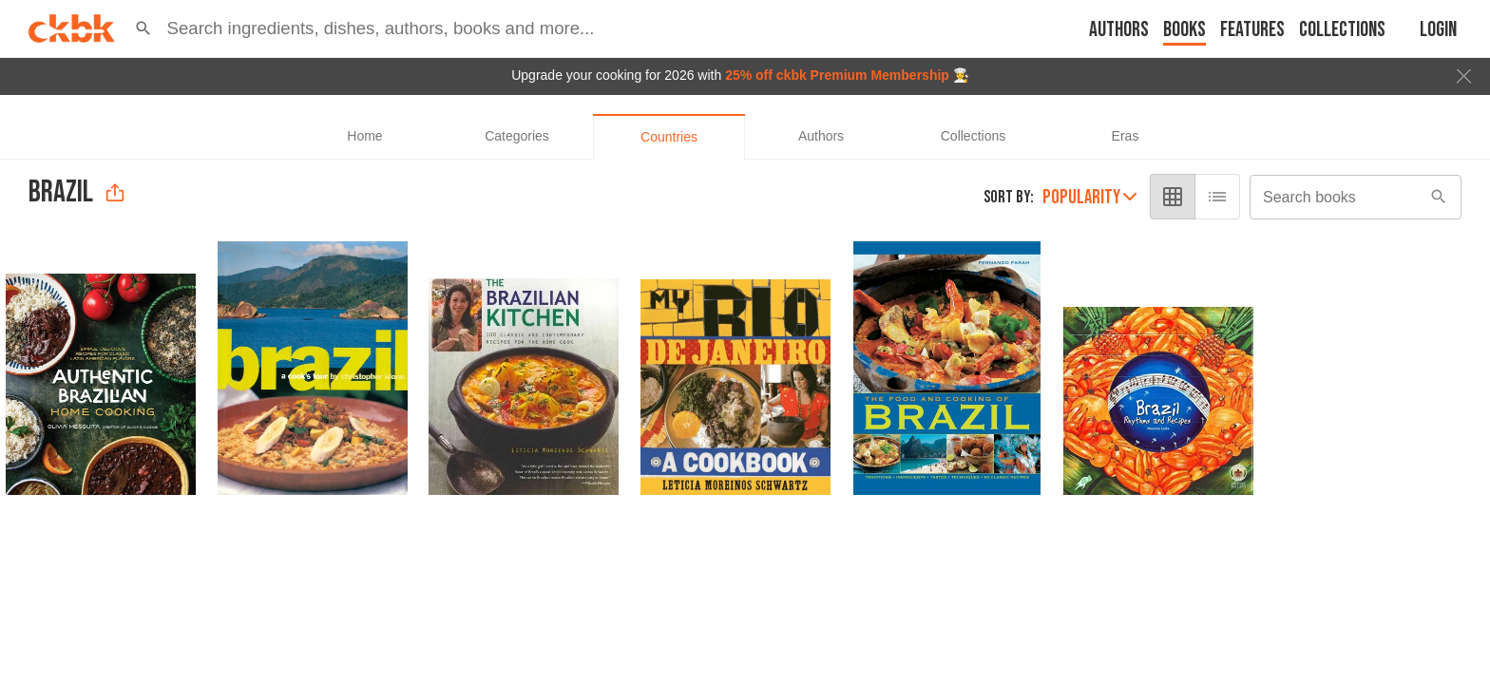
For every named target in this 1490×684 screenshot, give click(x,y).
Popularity (1089, 197)
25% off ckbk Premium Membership (837, 75)
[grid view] (1172, 196)
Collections (1342, 30)
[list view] (1217, 196)
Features (1252, 30)
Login (1438, 30)
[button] (143, 28)
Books (1184, 30)
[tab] (365, 137)
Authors (1119, 30)
